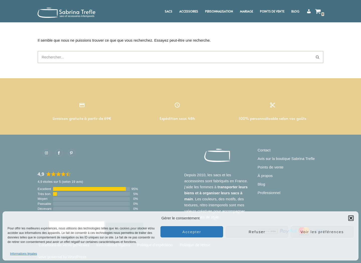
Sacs (168, 11)
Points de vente (272, 11)
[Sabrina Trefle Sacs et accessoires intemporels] (68, 11)
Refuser (257, 232)
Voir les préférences (322, 232)
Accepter (191, 232)
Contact (264, 150)
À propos (265, 175)
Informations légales (23, 253)
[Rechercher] (175, 57)
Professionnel (269, 193)
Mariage (246, 11)
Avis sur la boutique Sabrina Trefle (286, 158)
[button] (350, 218)
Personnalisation (219, 11)
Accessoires (188, 11)
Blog (295, 11)
